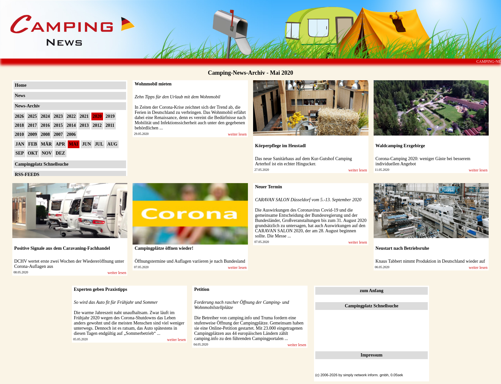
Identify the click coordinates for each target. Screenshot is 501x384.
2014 (71, 125)
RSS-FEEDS (27, 174)
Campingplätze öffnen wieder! (163, 248)
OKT (33, 153)
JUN (86, 144)
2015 (58, 125)
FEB (32, 144)
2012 (97, 125)
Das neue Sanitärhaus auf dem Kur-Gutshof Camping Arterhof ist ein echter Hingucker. (303, 161)
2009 (32, 134)
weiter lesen (237, 134)
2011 (110, 125)
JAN (20, 144)
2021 (84, 116)
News (20, 95)
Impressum (371, 355)
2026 (19, 116)
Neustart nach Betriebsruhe (402, 248)
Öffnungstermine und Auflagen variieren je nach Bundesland (189, 261)
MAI (73, 144)
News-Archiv (27, 106)
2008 (45, 134)
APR (60, 144)
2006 (71, 134)
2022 (71, 116)
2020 (97, 116)
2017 (32, 125)
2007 (58, 134)
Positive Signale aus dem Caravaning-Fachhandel (62, 248)
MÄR (46, 144)
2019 (110, 116)
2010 (19, 134)
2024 (45, 116)
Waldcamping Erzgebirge (400, 145)
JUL (99, 144)
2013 (84, 125)
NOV (47, 153)
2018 (19, 125)
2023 (58, 116)
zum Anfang (371, 290)
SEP (20, 153)
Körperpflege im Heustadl (280, 145)
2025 (32, 116)
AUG (112, 144)
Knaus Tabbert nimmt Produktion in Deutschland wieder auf (430, 261)
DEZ (60, 153)
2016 (45, 125)
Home (21, 85)
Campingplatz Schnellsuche (41, 164)
